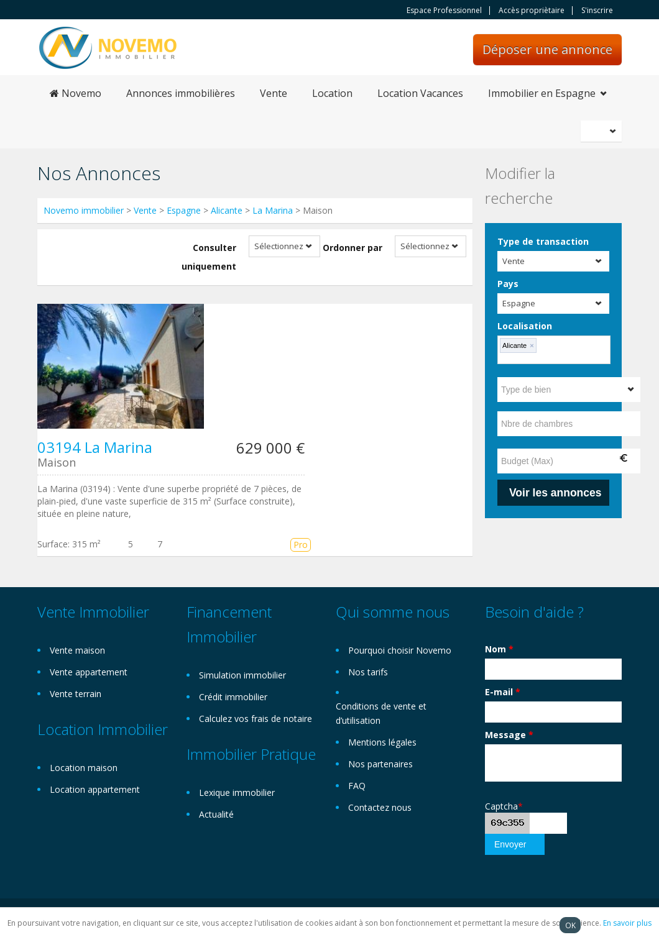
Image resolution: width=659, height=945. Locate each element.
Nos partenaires (380, 764)
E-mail (502, 692)
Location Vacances (420, 93)
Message (509, 735)
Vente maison (77, 650)
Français (603, 131)
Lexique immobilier (237, 792)
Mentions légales (382, 742)
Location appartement (95, 789)
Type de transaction (543, 241)
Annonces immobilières (180, 93)
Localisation (524, 326)
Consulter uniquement (209, 257)
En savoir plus (627, 923)
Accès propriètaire (532, 10)
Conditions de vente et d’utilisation (381, 713)
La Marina (272, 210)
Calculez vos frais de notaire (255, 718)
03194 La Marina (94, 447)
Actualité (216, 814)
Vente (273, 93)
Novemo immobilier (84, 210)
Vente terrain (75, 694)
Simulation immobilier (242, 675)
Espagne (184, 210)
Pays (507, 284)
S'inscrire (597, 10)
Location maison (84, 768)
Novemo (75, 93)
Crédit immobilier (233, 697)
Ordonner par (352, 247)
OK (570, 925)
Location (332, 93)
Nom (499, 649)
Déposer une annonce (547, 49)
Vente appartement (88, 672)
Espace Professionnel (444, 10)
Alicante (226, 210)
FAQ (357, 786)
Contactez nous (380, 807)
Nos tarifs (368, 672)
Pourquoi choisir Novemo (399, 650)
